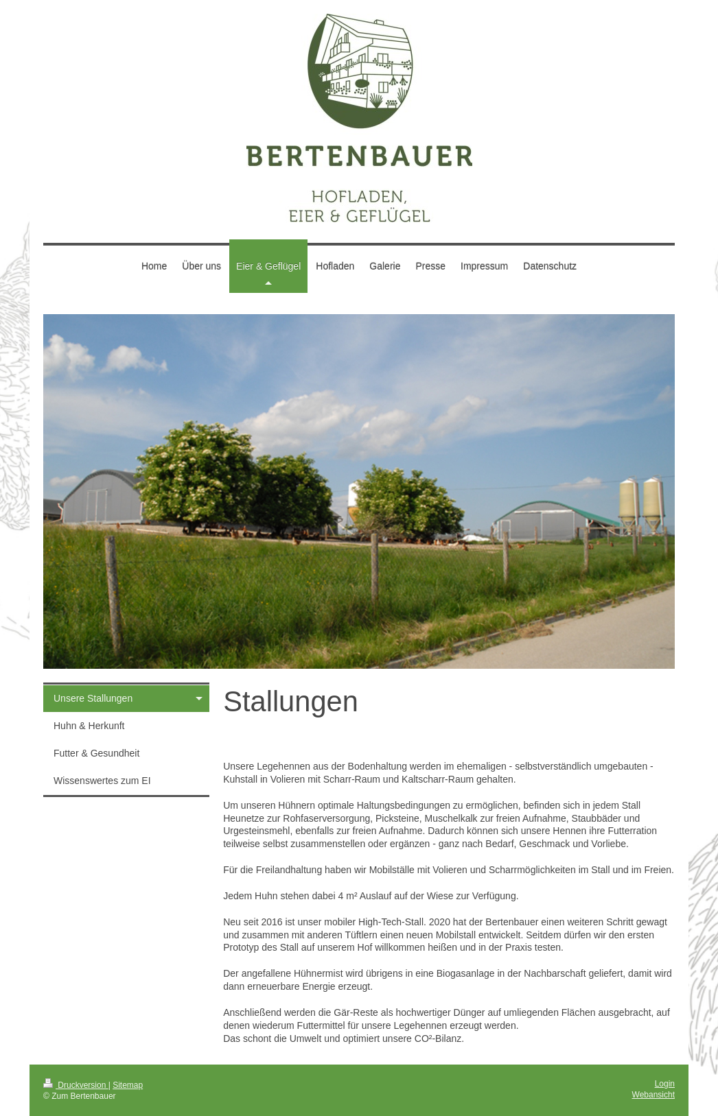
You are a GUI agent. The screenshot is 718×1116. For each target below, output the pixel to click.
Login (665, 1084)
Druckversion (75, 1085)
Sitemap (128, 1085)
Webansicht (653, 1095)
